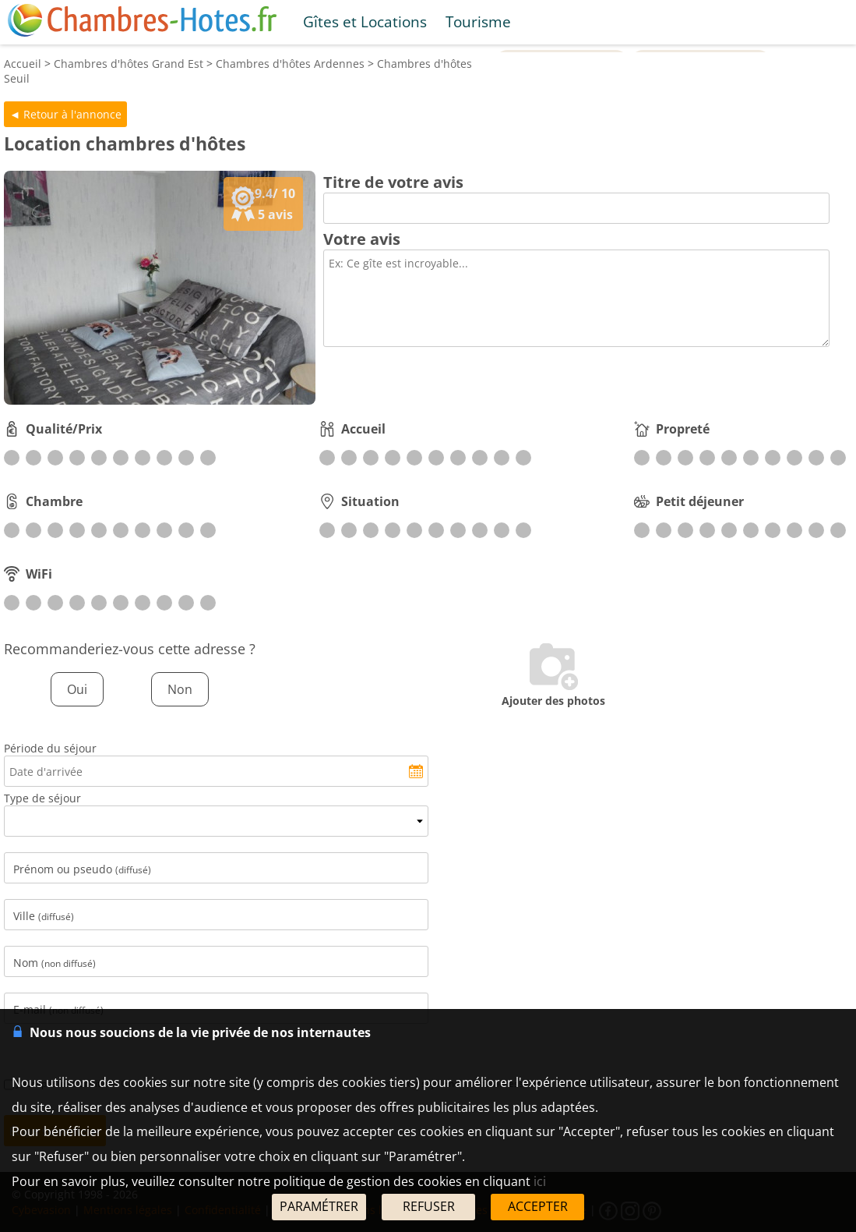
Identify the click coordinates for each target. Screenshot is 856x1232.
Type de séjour (42, 798)
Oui (77, 689)
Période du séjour (50, 748)
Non (179, 689)
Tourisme (478, 21)
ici (540, 1181)
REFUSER (429, 1206)
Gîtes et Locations (365, 21)
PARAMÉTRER (319, 1206)
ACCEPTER (538, 1206)
